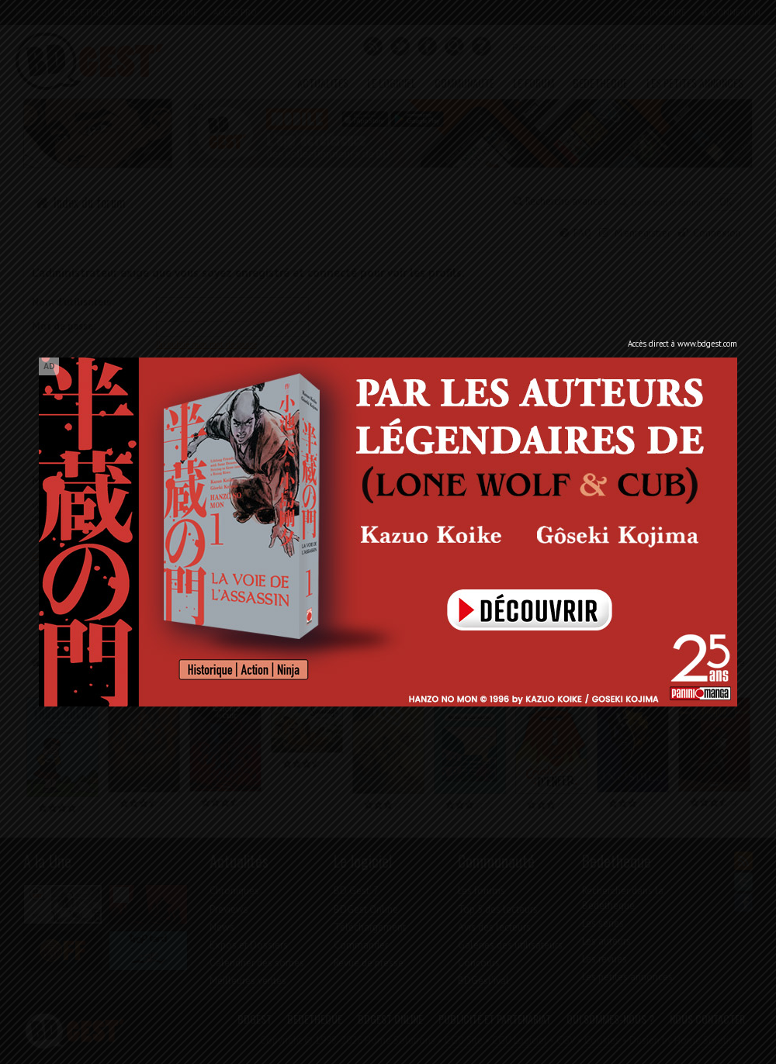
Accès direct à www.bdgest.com (682, 343)
